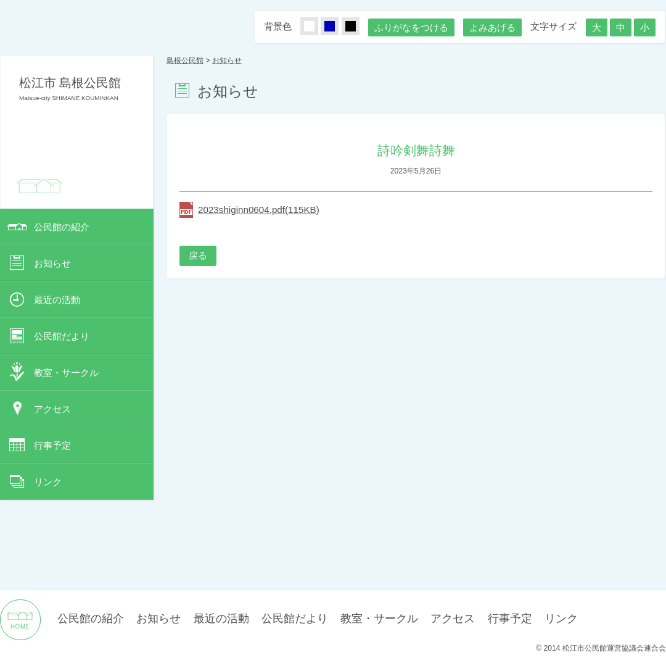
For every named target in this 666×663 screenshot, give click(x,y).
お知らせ (52, 263)
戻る (198, 255)
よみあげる (492, 27)
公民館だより (61, 336)
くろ (358, 27)
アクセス (52, 409)
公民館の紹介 (61, 227)
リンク (48, 482)
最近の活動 (57, 299)
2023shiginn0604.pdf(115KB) (258, 209)
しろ (316, 27)
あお (337, 27)
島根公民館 (185, 60)
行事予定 (52, 445)
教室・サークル (66, 372)
